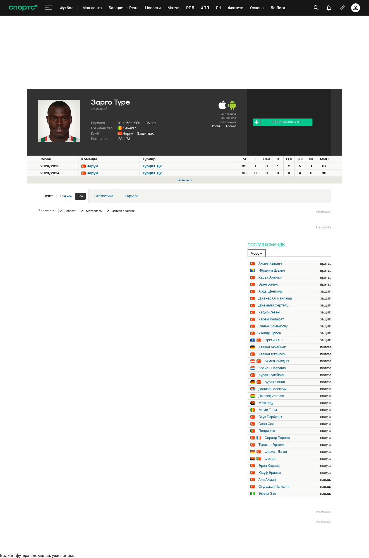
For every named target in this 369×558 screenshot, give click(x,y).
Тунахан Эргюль (271, 445)
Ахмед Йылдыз (277, 361)
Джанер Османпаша (275, 298)
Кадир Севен (269, 312)
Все (80, 196)
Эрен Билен (268, 284)
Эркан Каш (273, 340)
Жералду (265, 403)
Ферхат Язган (276, 452)
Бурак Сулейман (271, 375)
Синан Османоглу (272, 326)
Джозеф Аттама (271, 396)
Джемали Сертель (273, 305)
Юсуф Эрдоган (270, 472)
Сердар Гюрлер (277, 438)
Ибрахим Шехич (271, 270)
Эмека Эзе (267, 493)
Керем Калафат (271, 319)
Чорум (128, 133)
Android (231, 126)
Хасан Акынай (270, 277)
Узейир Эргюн (269, 333)
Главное (66, 196)
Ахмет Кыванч (270, 263)
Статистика (103, 196)
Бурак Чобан (275, 382)
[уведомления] (329, 8)
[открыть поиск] (316, 8)
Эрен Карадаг (269, 465)
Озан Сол (266, 424)
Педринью (266, 431)
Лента (65, 196)
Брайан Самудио (272, 368)
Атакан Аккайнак (272, 347)
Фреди (270, 458)
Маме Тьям (267, 410)
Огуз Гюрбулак (270, 417)
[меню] (48, 8)
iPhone (216, 126)
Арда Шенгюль (270, 291)
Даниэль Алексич (272, 389)
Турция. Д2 (152, 166)
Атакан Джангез (271, 354)
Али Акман (267, 479)
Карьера (131, 196)
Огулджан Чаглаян (273, 486)
